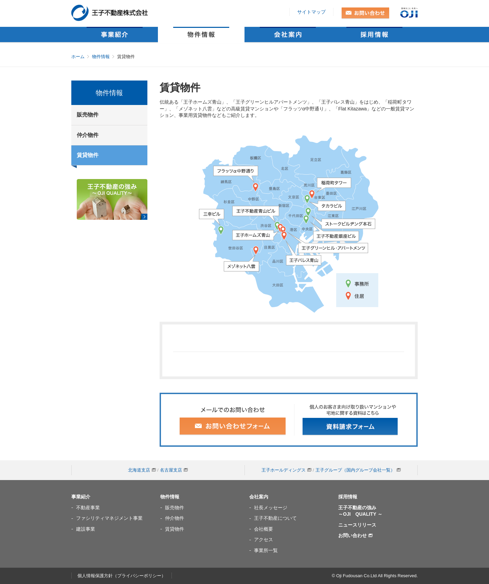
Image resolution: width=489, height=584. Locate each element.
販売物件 (87, 115)
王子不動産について (275, 518)
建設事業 (85, 529)
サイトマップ (311, 12)
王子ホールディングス (286, 470)
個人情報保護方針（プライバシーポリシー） (121, 575)
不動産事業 (88, 507)
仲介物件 (87, 135)
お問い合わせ (365, 13)
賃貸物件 (87, 155)
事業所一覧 (266, 550)
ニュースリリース (357, 525)
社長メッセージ (270, 507)
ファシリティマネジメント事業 (109, 518)
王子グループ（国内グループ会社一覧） (358, 470)
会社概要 (263, 529)
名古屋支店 (174, 470)
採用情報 (374, 34)
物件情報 (201, 34)
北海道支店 (142, 470)
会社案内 (287, 34)
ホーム (78, 56)
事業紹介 (114, 34)
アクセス (263, 539)
